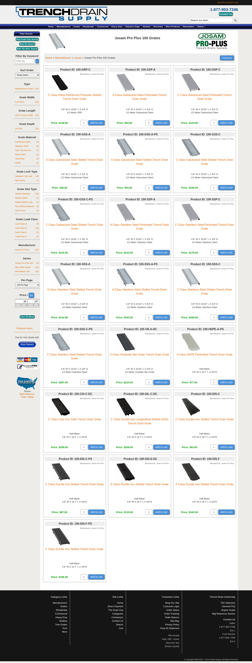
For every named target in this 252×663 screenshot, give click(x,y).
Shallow (146, 27)
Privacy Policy (172, 624)
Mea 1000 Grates (27, 267)
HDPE (27, 162)
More (64, 631)
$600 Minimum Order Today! (27, 395)
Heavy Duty (116, 27)
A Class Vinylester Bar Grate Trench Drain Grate (139, 354)
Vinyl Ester (27, 158)
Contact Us (117, 621)
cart (236, 2)
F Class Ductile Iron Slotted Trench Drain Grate (205, 484)
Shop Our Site (172, 603)
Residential (88, 27)
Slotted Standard (27, 193)
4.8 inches (27, 102)
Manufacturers (64, 27)
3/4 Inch (27, 128)
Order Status (172, 610)
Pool (65, 628)
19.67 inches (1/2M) (27, 115)
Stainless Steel (27, 146)
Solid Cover (27, 210)
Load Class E (27, 232)
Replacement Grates (27, 88)
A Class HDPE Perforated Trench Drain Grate (204, 354)
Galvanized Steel (27, 141)
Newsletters (188, 27)
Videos (200, 27)
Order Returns (172, 617)
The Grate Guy (115, 610)
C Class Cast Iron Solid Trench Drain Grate (74, 419)
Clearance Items (24, 328)
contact (228, 2)
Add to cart (96, 122)
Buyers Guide (228, 610)
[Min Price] (21, 301)
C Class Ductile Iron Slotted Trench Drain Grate (205, 419)
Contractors (117, 617)
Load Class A (27, 223)
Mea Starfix (27, 180)
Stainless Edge (132, 27)
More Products (173, 27)
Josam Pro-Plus (27, 249)
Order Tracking (171, 613)
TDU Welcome (227, 603)
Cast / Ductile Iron (27, 150)
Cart (121, 628)
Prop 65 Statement (169, 628)
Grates (77, 27)
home (220, 2)
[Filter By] (24, 61)
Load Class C (27, 228)
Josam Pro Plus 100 (27, 263)
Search (119, 624)
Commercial (102, 27)
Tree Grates (61, 624)
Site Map (174, 621)
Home (51, 27)
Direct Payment (115, 606)
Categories (117, 613)
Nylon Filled (27, 154)
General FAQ (228, 606)
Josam (77, 57)
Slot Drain (158, 27)
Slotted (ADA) (27, 197)
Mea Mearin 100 (27, 271)
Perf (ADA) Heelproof (27, 206)
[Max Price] (33, 301)
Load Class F (27, 236)
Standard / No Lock (27, 176)
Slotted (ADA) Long (27, 202)
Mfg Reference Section (223, 613)
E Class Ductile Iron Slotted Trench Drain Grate (140, 484)
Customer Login (171, 606)
